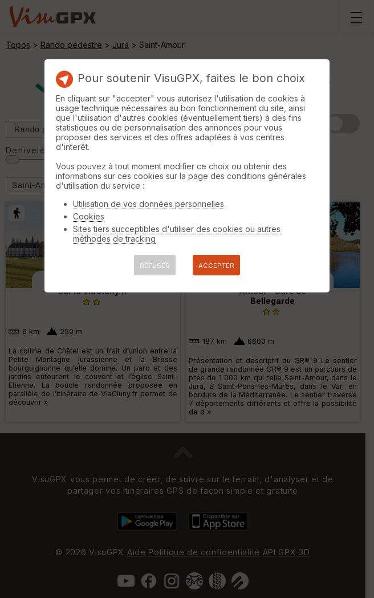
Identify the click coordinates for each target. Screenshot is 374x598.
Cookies (88, 216)
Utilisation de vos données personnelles (148, 204)
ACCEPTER (216, 266)
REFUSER (155, 266)
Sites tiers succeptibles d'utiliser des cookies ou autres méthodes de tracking (176, 233)
